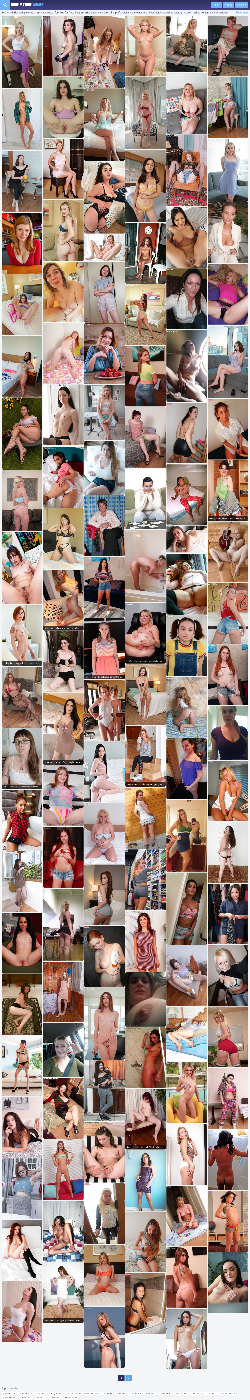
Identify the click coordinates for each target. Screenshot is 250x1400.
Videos (228, 4)
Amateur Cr (151, 1393)
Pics (215, 4)
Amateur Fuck (71, 1398)
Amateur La (9, 1393)
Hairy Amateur (57, 1393)
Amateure (197, 1393)
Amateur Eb (166, 1393)
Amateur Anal (182, 1393)
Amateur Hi (27, 1398)
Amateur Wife (26, 1393)
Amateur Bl (107, 1393)
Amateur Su (41, 1398)
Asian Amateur (74, 1393)
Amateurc (41, 1393)
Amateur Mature (229, 1393)
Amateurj (56, 1398)
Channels (241, 4)
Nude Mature (27, 5)
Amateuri (121, 1393)
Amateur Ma (135, 1393)
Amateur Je (212, 1393)
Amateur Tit (91, 1393)
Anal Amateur (10, 1398)
